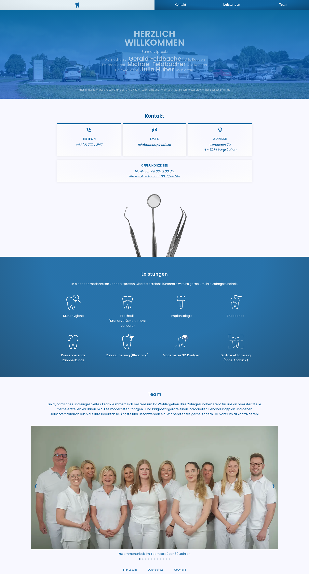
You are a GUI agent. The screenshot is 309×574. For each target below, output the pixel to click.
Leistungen (231, 4)
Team (283, 4)
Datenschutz (155, 569)
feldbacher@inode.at (154, 144)
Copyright (180, 569)
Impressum (130, 569)
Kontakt (180, 4)
